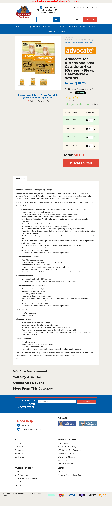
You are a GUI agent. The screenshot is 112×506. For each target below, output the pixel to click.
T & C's (60, 472)
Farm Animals (47, 26)
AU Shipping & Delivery (67, 447)
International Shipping (66, 457)
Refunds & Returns (65, 464)
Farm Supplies (61, 26)
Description (20, 179)
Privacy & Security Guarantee (69, 475)
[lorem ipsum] (44, 19)
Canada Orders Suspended (68, 453)
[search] (56, 19)
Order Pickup (63, 443)
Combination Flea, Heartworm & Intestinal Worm (81, 39)
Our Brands (19, 457)
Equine (36, 26)
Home (67, 37)
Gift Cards (60, 32)
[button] (81, 99)
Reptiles (78, 26)
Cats (24, 26)
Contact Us (79, 7)
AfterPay (18, 472)
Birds (18, 26)
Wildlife (51, 32)
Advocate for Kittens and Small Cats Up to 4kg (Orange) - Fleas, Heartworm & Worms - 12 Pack (80, 41)
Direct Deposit (21, 482)
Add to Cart (81, 163)
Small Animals (89, 26)
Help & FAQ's (20, 453)
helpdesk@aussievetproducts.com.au (31, 429)
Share (95, 104)
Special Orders (63, 460)
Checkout (90, 19)
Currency (92, 7)
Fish (71, 26)
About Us (18, 443)
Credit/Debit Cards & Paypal (26, 478)
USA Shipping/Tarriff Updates (69, 450)
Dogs (29, 26)
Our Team (19, 447)
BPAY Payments (21, 475)
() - (78, 19)
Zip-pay (18, 485)
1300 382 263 (48, 7)
